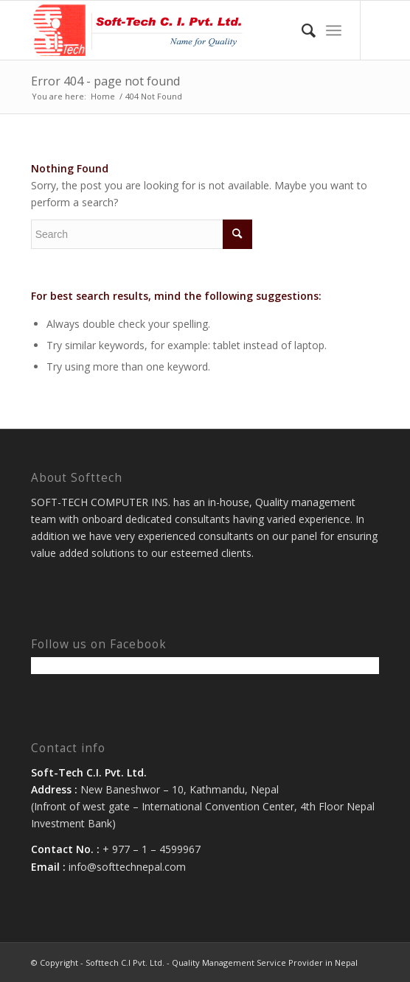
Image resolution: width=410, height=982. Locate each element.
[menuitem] (301, 30)
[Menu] (333, 30)
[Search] (301, 30)
